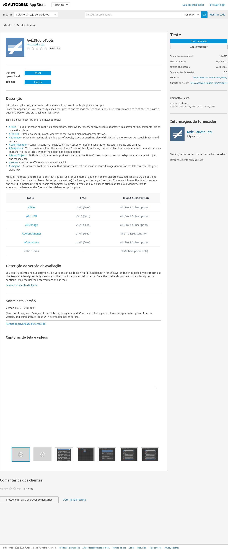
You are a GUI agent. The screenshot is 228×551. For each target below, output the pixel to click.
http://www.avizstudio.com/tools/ (210, 77)
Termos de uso (119, 547)
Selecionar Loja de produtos (32, 14)
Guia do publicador (193, 5)
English (38, 82)
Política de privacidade (69, 547)
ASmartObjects (18, 155)
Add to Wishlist (199, 46)
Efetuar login (217, 5)
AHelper (13, 162)
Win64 (38, 73)
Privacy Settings (171, 547)
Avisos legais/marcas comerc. (96, 547)
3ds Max (7, 25)
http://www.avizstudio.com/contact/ (208, 82)
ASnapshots (16, 148)
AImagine (14, 166)
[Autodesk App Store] (24, 4)
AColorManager (18, 144)
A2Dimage (15, 137)
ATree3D (14, 134)
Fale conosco (156, 547)
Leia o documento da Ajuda (21, 285)
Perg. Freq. (142, 547)
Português (61, 4)
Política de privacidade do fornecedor (26, 324)
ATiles (12, 127)
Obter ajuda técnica (74, 499)
